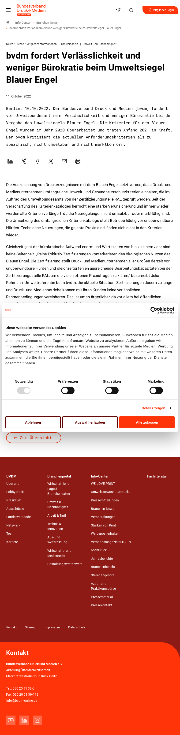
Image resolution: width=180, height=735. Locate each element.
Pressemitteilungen (105, 500)
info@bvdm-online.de (21, 701)
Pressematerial (102, 597)
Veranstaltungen (103, 517)
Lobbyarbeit (15, 492)
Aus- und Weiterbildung (57, 540)
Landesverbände (18, 517)
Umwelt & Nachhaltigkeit (57, 504)
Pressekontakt (101, 605)
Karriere (12, 542)
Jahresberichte (102, 559)
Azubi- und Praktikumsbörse (103, 586)
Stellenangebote (102, 575)
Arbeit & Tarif (56, 516)
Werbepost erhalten (105, 534)
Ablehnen (33, 422)
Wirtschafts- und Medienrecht (59, 553)
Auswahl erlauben (90, 422)
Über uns (12, 484)
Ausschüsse (15, 509)
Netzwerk (13, 525)
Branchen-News (102, 509)
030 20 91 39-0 (23, 688)
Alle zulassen (147, 422)
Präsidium (13, 500)
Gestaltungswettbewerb (64, 564)
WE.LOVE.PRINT (103, 484)
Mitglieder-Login (160, 10)
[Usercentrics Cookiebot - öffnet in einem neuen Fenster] (154, 310)
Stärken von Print (103, 525)
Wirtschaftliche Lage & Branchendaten (58, 489)
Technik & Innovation (55, 526)
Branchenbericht (103, 567)
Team (10, 534)
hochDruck (99, 550)
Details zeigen (153, 408)
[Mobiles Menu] (8, 10)
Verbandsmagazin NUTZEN (111, 542)
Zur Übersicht (36, 437)
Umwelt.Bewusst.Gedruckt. (111, 492)
